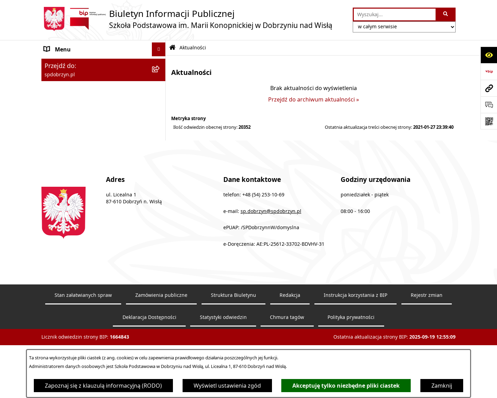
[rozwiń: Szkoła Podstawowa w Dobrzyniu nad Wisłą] (160, 63)
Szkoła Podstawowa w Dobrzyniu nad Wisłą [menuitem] (93, 67)
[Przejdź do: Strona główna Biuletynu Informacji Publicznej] (172, 48)
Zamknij (441, 385)
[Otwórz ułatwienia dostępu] (488, 55)
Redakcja (290, 326)
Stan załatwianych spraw (83, 326)
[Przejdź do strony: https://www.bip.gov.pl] (488, 71)
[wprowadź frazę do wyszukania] (395, 14)
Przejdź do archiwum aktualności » (313, 99)
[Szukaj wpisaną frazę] (446, 14)
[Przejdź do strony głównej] (186, 19)
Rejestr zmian (426, 326)
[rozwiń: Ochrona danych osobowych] (160, 127)
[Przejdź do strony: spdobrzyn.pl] (488, 88)
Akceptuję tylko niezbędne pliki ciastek (346, 385)
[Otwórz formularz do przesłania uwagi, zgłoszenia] (488, 104)
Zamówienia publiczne (161, 326)
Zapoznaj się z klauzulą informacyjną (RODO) (103, 385)
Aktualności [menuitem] (59, 113)
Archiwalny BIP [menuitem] (63, 140)
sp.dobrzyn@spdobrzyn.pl (271, 243)
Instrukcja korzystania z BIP (355, 326)
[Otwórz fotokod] (488, 121)
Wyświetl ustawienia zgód (227, 385)
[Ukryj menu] (159, 49)
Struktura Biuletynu (233, 326)
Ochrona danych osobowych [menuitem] (81, 126)
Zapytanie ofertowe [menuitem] (69, 99)
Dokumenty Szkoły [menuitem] (68, 85)
